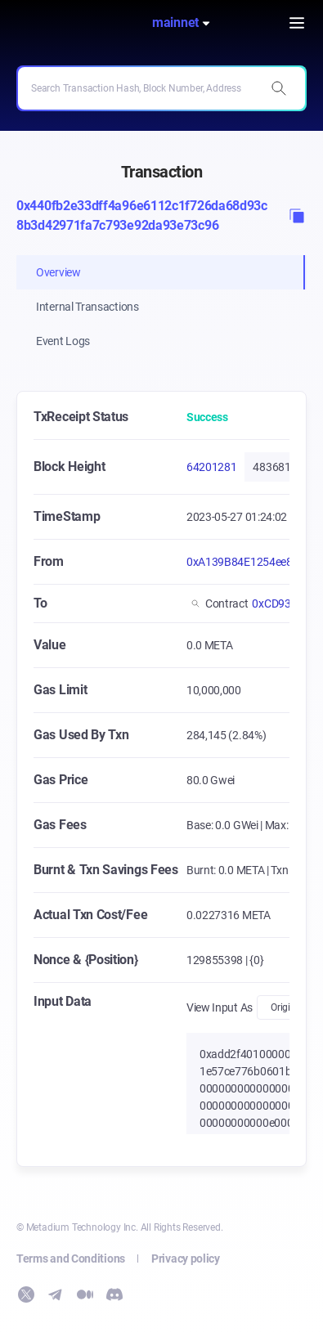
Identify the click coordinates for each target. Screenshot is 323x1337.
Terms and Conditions (70, 1258)
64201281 (211, 466)
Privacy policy (185, 1258)
